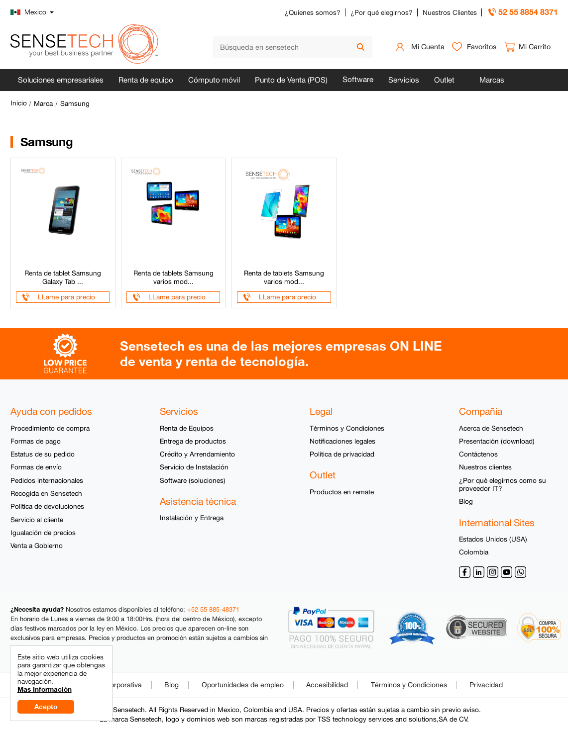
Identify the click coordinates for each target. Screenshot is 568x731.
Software (357, 79)
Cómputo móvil (214, 80)
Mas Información (44, 689)
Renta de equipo (145, 80)
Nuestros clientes (485, 467)
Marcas (491, 80)
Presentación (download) (497, 441)
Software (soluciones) (193, 480)
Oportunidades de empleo (243, 685)
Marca (43, 103)
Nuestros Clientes (450, 12)
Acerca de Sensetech (491, 428)
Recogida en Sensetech (46, 493)
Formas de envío (36, 467)
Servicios (403, 80)
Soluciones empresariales (61, 80)
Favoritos (481, 46)
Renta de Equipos (187, 428)
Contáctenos (478, 454)
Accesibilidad (327, 685)
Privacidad (486, 685)
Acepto (45, 707)
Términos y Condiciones (347, 428)
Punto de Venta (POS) (291, 80)
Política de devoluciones (47, 506)
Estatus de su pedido (42, 454)
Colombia (473, 552)
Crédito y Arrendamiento (197, 454)
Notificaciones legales (342, 441)
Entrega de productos (193, 441)
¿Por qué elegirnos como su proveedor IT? (502, 484)
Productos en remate (342, 492)
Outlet (444, 80)
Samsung (75, 103)
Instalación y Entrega (192, 518)
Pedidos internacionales (46, 480)
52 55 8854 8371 (528, 11)
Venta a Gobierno (36, 545)
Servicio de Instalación (194, 467)
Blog (466, 501)
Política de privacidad (342, 454)
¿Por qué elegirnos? (381, 12)
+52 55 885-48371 (213, 609)
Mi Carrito (535, 46)
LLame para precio (66, 297)
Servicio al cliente (36, 520)
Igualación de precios (43, 533)
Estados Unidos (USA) (493, 539)
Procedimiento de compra (50, 428)
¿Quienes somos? (313, 12)
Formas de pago (35, 441)
